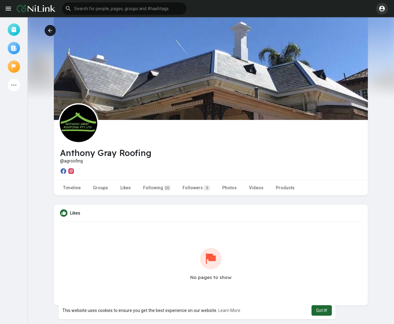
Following (156, 188)
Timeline (72, 187)
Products (285, 187)
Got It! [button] (321, 310)
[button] (124, 8)
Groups (100, 187)
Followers (196, 188)
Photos (229, 187)
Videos (256, 187)
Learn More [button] (229, 310)
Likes (125, 187)
